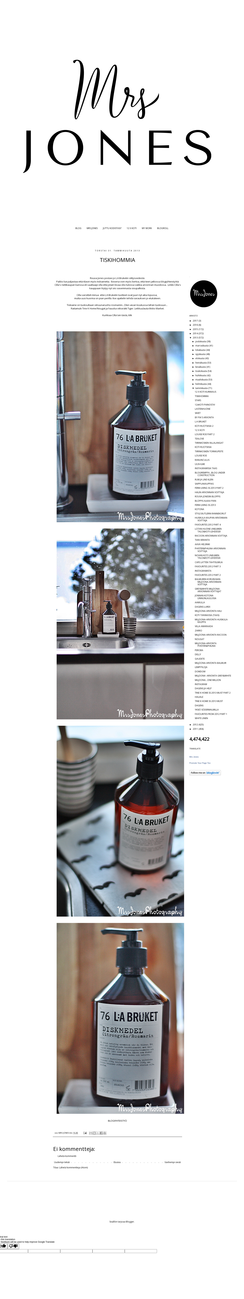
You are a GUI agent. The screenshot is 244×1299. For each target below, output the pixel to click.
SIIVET (198, 413)
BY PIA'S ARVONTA (204, 417)
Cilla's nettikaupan (65, 284)
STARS (198, 400)
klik (130, 315)
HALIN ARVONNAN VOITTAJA (209, 492)
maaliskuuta (201, 379)
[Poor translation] (13, 1246)
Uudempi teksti (62, 1162)
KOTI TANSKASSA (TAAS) (207, 615)
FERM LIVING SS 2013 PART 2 (209, 487)
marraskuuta (202, 345)
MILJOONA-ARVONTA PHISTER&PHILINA (206, 644)
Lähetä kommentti (67, 1156)
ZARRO (198, 630)
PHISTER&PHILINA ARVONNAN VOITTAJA (210, 550)
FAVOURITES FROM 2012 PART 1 (211, 714)
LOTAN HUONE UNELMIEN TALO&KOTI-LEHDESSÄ (208, 530)
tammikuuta (201, 388)
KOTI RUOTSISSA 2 (204, 425)
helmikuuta (201, 384)
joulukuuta (201, 341)
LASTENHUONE (202, 408)
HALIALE (199, 696)
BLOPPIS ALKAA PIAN (205, 500)
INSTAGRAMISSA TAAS (206, 468)
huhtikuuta (201, 375)
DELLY (198, 654)
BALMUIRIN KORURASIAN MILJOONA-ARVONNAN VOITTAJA (208, 582)
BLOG (78, 228)
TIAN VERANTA (202, 539)
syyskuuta (200, 354)
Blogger (130, 1221)
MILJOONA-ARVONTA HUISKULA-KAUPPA (211, 621)
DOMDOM (200, 671)
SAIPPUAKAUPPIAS (204, 483)
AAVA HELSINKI (202, 544)
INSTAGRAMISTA (203, 570)
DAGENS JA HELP (203, 688)
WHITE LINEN (201, 718)
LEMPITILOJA (201, 667)
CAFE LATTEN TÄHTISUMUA (209, 562)
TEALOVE (199, 438)
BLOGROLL (162, 228)
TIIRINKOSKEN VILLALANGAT (209, 442)
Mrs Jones (194, 757)
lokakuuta (200, 350)
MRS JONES (92, 228)
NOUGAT (199, 639)
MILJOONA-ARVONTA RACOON (211, 634)
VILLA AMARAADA (204, 626)
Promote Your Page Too (199, 763)
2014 (195, 333)
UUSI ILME (200, 464)
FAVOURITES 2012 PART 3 (208, 566)
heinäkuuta (201, 362)
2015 (195, 329)
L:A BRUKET (200, 421)
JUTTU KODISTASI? (112, 228)
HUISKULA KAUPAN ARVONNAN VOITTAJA (211, 519)
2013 (195, 337)
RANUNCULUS (202, 459)
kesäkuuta (200, 366)
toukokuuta (201, 371)
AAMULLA (200, 602)
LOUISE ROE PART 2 (205, 434)
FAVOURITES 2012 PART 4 (208, 524)
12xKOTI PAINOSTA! (205, 404)
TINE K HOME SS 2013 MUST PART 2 (213, 692)
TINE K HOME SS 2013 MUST (209, 701)
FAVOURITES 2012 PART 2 (208, 575)
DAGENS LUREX (202, 606)
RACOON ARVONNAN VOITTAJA (211, 535)
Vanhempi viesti (173, 1162)
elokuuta (200, 358)
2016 (195, 324)
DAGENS (199, 705)
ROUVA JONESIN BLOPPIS (207, 496)
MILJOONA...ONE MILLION (208, 680)
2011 (195, 728)
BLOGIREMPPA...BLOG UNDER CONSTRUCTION (210, 474)
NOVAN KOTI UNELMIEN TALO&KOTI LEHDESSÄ (208, 556)
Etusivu (117, 1162)
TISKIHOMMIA (202, 396)
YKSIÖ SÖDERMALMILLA (207, 709)
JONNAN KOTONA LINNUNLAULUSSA (205, 597)
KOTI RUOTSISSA (203, 447)
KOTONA (199, 509)
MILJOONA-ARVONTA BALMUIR (210, 662)
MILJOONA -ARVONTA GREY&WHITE (213, 675)
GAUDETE (200, 658)
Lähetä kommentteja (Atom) (73, 1167)
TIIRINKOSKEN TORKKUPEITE (209, 451)
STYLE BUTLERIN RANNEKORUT (210, 513)
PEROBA (199, 650)
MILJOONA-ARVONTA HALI (208, 611)
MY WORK (147, 228)
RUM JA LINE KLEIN (204, 479)
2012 (195, 724)
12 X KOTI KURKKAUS (205, 391)
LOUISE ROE (201, 455)
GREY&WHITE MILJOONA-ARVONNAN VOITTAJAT (208, 590)
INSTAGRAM (201, 684)
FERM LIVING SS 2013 (205, 505)
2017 (195, 320)
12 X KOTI (132, 228)
